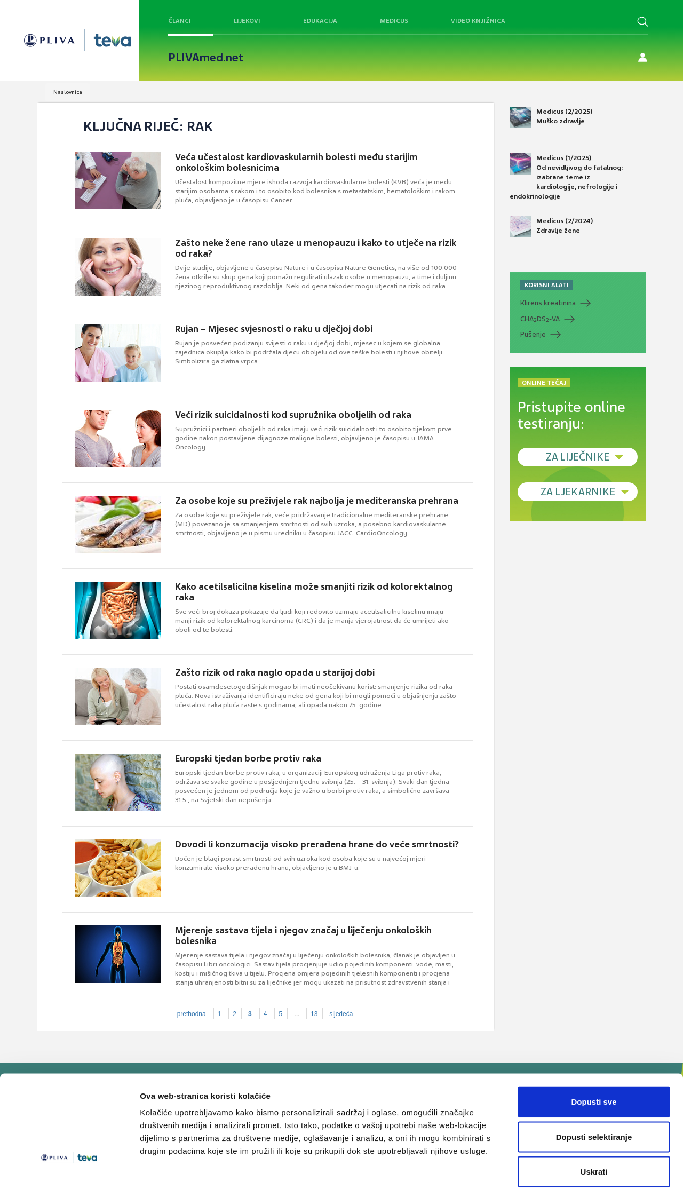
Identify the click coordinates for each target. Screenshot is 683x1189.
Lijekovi (247, 21)
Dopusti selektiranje (594, 1084)
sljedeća (341, 1014)
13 (314, 1014)
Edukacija (320, 21)
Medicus (394, 21)
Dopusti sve (593, 1048)
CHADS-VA (540, 319)
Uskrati (594, 1118)
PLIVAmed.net (205, 58)
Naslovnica (67, 92)
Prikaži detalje (553, 1167)
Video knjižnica (478, 21)
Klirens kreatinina (548, 302)
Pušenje (533, 334)
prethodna (191, 1014)
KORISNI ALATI (547, 285)
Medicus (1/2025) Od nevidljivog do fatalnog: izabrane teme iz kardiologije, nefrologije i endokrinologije (566, 177)
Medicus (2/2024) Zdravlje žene (551, 226)
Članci (179, 21)
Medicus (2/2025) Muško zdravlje (551, 117)
